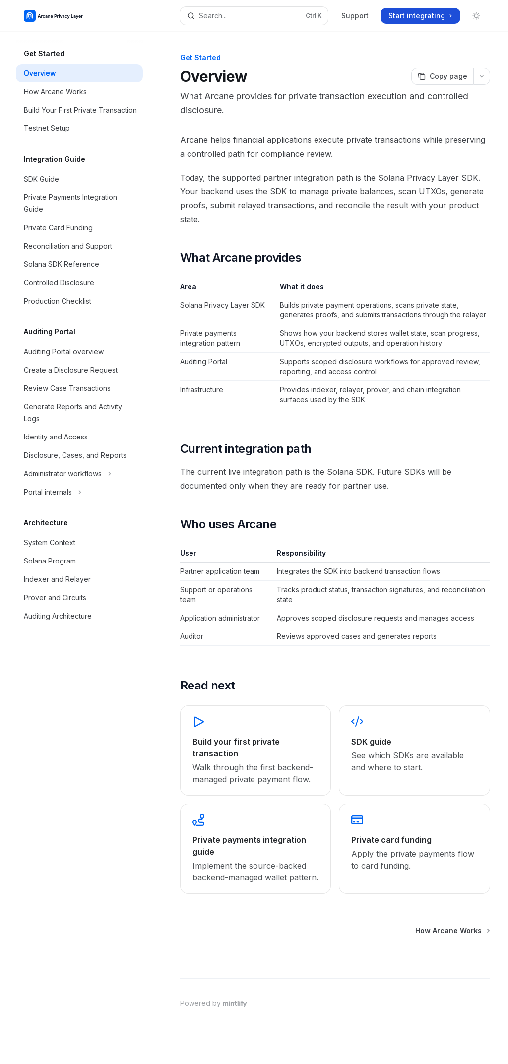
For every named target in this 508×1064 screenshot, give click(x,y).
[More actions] (481, 76)
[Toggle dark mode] (476, 16)
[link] (255, 750)
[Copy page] (442, 76)
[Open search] (254, 16)
